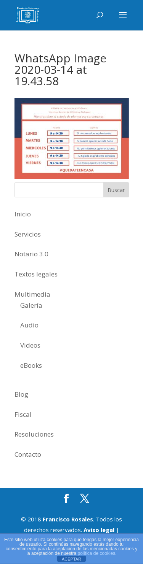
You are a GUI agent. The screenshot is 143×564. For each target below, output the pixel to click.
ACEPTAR (71, 559)
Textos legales (36, 274)
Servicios (27, 234)
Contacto (27, 454)
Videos (30, 345)
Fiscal (23, 414)
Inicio (22, 214)
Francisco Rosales (68, 519)
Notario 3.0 (31, 253)
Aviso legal (99, 530)
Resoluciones (34, 434)
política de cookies (97, 553)
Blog (21, 394)
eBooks (31, 365)
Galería (31, 305)
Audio (29, 325)
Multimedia (32, 294)
